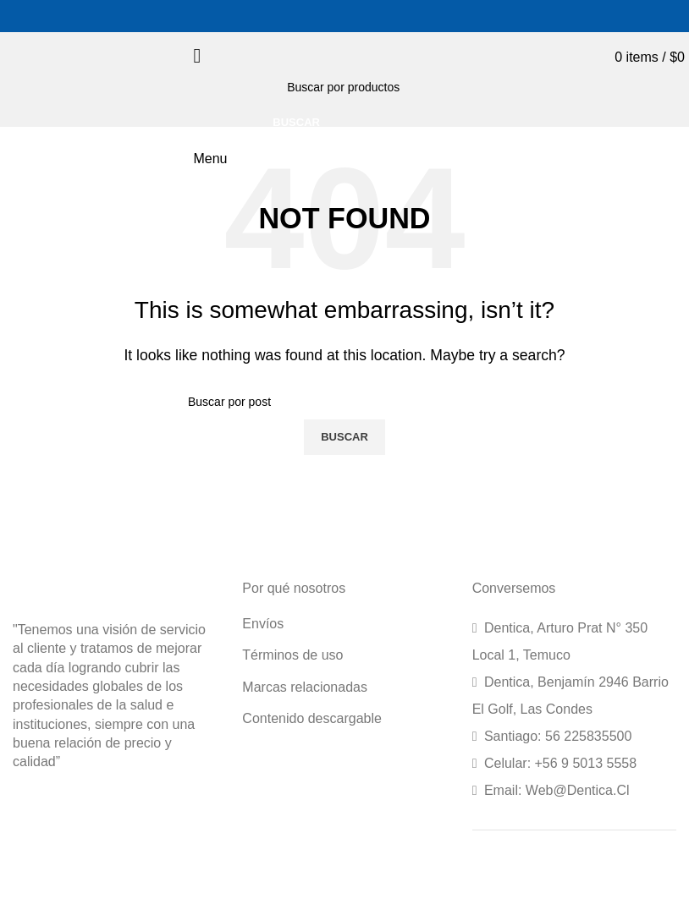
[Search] (384, 87)
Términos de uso (292, 655)
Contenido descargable (312, 718)
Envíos (263, 623)
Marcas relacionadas (304, 687)
